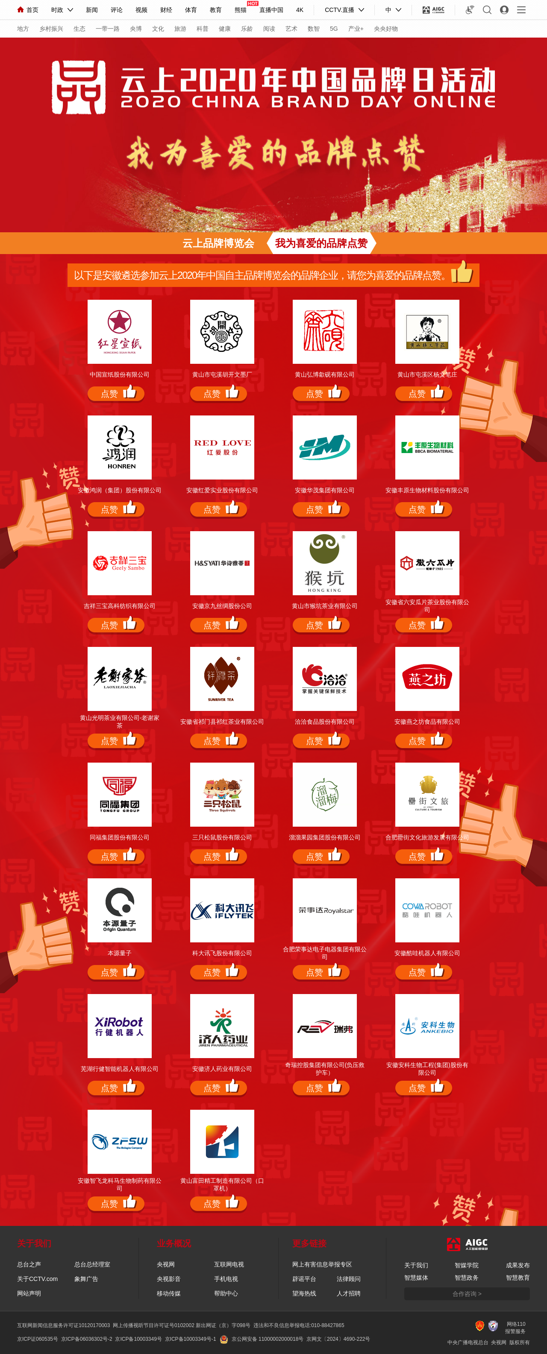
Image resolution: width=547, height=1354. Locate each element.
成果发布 (518, 1265)
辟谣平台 (304, 1278)
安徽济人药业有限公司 (222, 1068)
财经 (166, 9)
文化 (158, 28)
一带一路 (108, 28)
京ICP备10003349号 (138, 1339)
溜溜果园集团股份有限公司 (325, 837)
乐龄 (247, 28)
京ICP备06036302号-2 (86, 1339)
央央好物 (386, 28)
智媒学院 (467, 1265)
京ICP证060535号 (37, 1339)
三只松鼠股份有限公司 (222, 837)
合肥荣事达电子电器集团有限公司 (325, 953)
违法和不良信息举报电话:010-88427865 (298, 1325)
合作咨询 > (467, 1293)
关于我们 (416, 1265)
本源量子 (120, 953)
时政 (57, 9)
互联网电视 (229, 1264)
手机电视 (226, 1278)
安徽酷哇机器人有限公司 (427, 953)
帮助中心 (226, 1293)
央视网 (166, 1264)
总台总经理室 (92, 1264)
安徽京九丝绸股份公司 (222, 605)
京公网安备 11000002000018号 (262, 1339)
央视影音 (169, 1278)
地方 (23, 28)
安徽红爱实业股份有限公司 (222, 490)
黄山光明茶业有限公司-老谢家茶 (120, 721)
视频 (141, 9)
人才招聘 (349, 1293)
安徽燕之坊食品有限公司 (427, 721)
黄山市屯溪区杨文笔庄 (427, 374)
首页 (27, 9)
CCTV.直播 (339, 9)
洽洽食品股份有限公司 (325, 721)
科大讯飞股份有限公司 (222, 953)
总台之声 (29, 1264)
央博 (136, 28)
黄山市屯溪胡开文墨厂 (222, 374)
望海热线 (304, 1293)
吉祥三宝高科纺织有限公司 (120, 605)
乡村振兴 (51, 28)
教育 (216, 9)
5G (334, 28)
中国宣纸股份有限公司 (120, 374)
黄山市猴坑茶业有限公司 (325, 605)
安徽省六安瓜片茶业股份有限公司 (427, 606)
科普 (203, 28)
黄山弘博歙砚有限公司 (325, 374)
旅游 (180, 28)
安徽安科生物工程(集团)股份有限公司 (427, 1069)
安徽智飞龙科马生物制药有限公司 (120, 1184)
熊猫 (241, 9)
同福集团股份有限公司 (120, 837)
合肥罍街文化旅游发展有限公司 (427, 837)
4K (299, 9)
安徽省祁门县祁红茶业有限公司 (222, 721)
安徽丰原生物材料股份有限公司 (427, 490)
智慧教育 (518, 1277)
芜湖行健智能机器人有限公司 (120, 1068)
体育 (191, 9)
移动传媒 (169, 1293)
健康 (225, 28)
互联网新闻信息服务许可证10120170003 (63, 1325)
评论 (117, 9)
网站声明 (29, 1293)
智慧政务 (467, 1277)
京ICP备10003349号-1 (190, 1339)
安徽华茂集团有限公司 (325, 490)
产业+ (356, 28)
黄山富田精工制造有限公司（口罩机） (222, 1184)
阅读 (269, 28)
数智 (314, 28)
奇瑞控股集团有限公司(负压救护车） (325, 1069)
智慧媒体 (416, 1277)
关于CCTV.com (37, 1278)
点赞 (109, 393)
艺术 (291, 28)
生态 (79, 28)
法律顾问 (349, 1278)
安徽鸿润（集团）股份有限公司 (120, 490)
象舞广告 (86, 1278)
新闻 (92, 9)
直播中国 (271, 9)
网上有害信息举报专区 (322, 1264)
